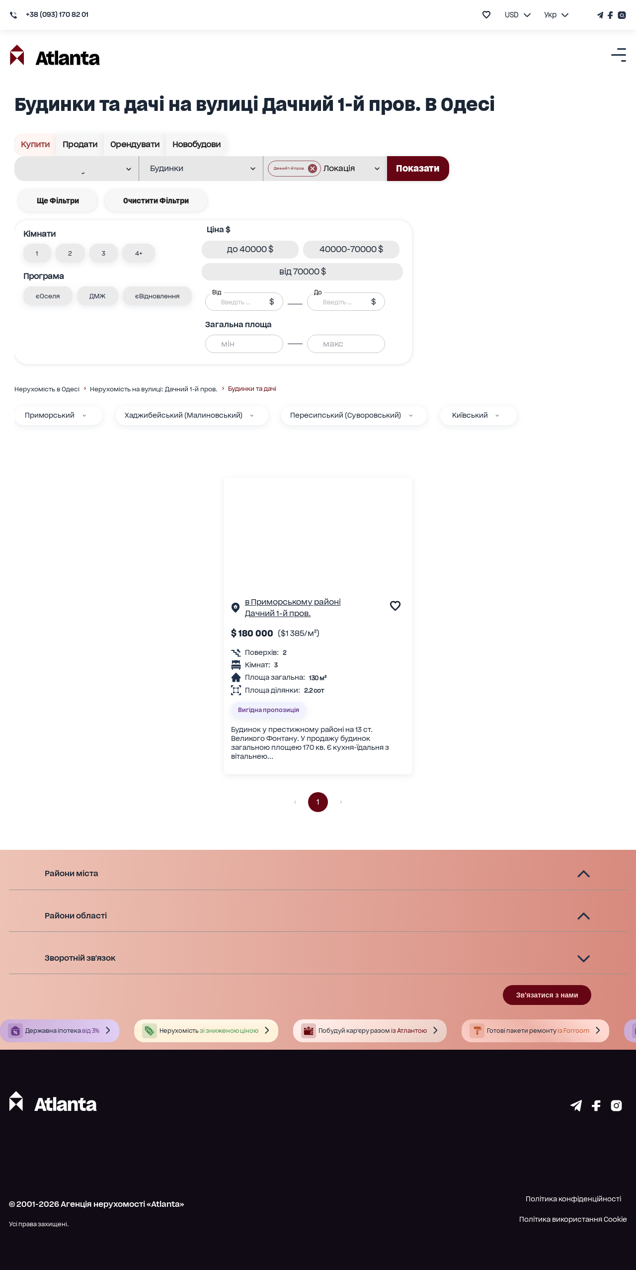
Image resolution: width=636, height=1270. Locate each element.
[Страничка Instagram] (621, 15)
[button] (37, 253)
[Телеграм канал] (601, 15)
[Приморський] (84, 415)
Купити (35, 144)
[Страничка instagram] (616, 1108)
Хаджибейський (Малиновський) (183, 415)
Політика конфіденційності (573, 1199)
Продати (80, 144)
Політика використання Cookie (573, 1219)
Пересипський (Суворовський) (345, 415)
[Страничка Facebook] (611, 15)
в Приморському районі (293, 602)
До (318, 292)
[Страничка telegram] (576, 1108)
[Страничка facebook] (596, 1108)
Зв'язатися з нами (547, 995)
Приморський (50, 415)
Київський (470, 415)
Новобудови (197, 144)
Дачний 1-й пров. (278, 613)
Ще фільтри (58, 200)
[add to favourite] (486, 14)
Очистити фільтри (156, 200)
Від (216, 292)
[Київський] (497, 415)
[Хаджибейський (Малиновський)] (251, 415)
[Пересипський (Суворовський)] (410, 415)
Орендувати (135, 144)
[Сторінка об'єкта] (235, 609)
